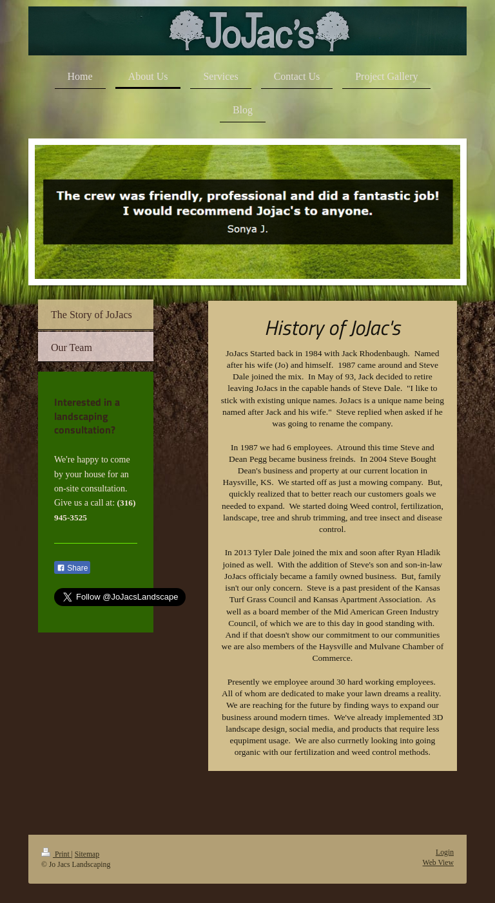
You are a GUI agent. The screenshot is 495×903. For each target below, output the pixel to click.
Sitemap (87, 854)
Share (72, 568)
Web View (438, 863)
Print (56, 854)
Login (445, 852)
